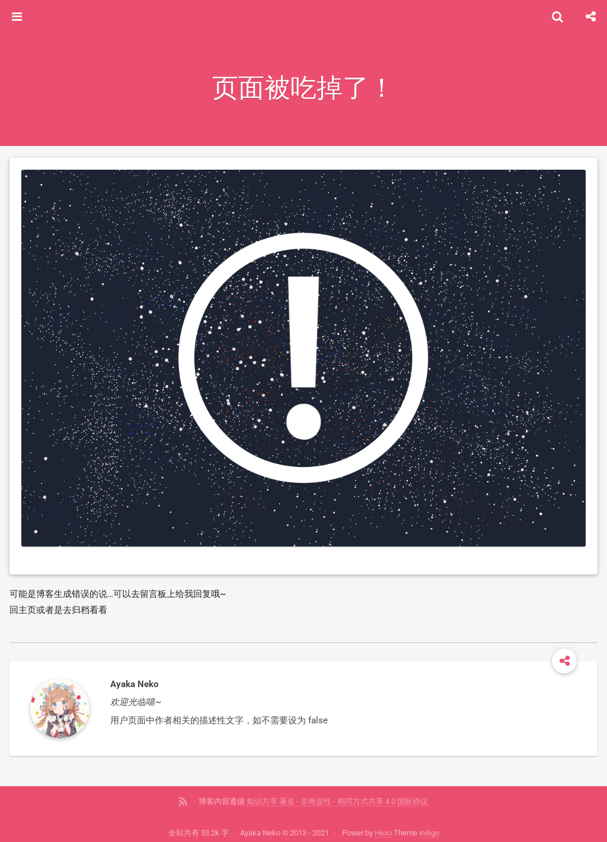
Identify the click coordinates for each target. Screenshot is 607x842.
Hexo (383, 832)
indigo (429, 832)
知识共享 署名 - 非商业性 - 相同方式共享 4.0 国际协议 (337, 801)
